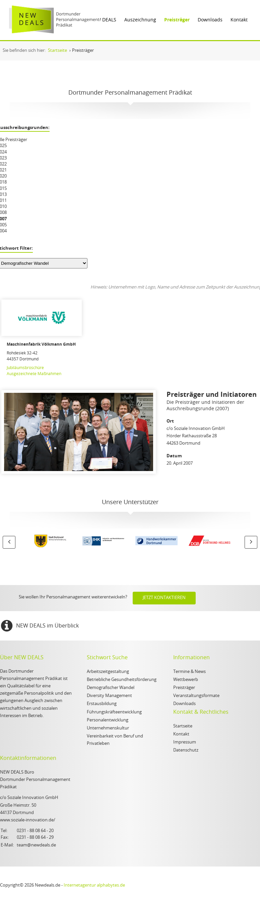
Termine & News (189, 672)
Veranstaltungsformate (196, 696)
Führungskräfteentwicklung (114, 712)
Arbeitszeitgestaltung (108, 672)
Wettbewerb (185, 680)
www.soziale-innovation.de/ (27, 820)
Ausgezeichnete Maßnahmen (34, 374)
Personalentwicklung (107, 720)
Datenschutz (185, 750)
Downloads (210, 20)
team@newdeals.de (36, 845)
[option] (50, 542)
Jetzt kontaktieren (164, 598)
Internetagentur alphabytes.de (94, 885)
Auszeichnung (140, 20)
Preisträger (177, 20)
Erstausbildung (102, 704)
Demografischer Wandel (110, 688)
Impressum (184, 742)
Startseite (182, 726)
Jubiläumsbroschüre (25, 368)
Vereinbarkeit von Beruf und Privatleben (115, 740)
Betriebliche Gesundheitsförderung (121, 680)
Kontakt (239, 20)
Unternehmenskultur (108, 728)
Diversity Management (109, 696)
